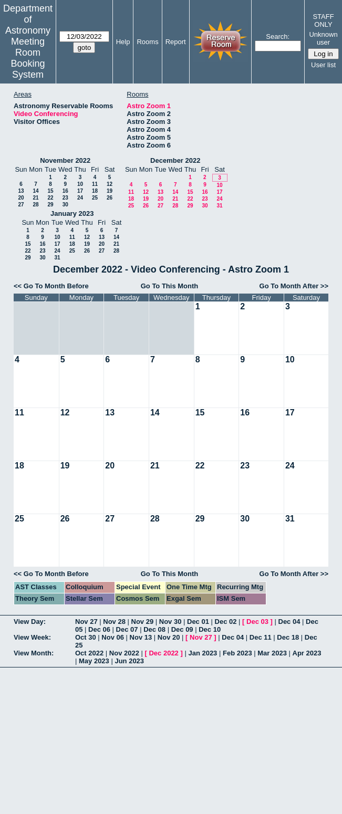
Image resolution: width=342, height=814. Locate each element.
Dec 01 (198, 621)
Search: (277, 36)
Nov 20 (169, 637)
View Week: (32, 637)
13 (21, 191)
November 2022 (65, 160)
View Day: (30, 621)
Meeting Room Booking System (28, 58)
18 (95, 191)
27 (21, 204)
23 (65, 198)
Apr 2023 (307, 653)
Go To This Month (170, 286)
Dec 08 (154, 629)
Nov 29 (142, 621)
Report (175, 42)
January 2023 (72, 213)
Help (123, 42)
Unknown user (323, 38)
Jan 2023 (202, 653)
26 (109, 198)
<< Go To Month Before (51, 286)
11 (95, 184)
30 (65, 204)
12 (109, 184)
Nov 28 (114, 621)
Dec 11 (261, 637)
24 (80, 198)
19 (109, 191)
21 (35, 198)
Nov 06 (112, 637)
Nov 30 (170, 621)
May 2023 (94, 661)
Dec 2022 (163, 653)
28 (35, 204)
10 (80, 184)
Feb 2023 (237, 653)
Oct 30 (85, 637)
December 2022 (175, 160)
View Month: (34, 653)
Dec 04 (289, 621)
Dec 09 (182, 629)
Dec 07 (127, 629)
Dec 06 (99, 629)
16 (65, 191)
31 (219, 205)
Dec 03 (257, 621)
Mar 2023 (272, 653)
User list (323, 65)
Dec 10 (210, 629)
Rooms (147, 42)
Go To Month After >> (294, 286)
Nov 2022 (124, 653)
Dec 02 (226, 621)
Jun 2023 (129, 661)
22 (50, 198)
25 (95, 198)
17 (80, 191)
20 (21, 198)
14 (35, 191)
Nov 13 (141, 637)
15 (50, 191)
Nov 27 (86, 621)
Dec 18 (288, 637)
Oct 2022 (89, 653)
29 (50, 204)
